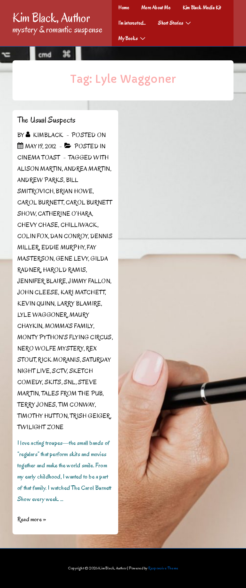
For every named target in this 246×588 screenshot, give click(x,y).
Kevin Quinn (35, 303)
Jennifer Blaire (41, 281)
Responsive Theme (163, 568)
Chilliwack (79, 225)
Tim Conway (76, 405)
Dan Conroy (69, 236)
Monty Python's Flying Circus (64, 337)
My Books (132, 38)
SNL (70, 382)
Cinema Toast (38, 157)
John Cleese (37, 292)
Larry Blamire (79, 303)
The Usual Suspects (46, 120)
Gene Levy (72, 259)
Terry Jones (36, 405)
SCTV (59, 371)
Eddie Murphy (63, 247)
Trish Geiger (90, 416)
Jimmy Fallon (89, 281)
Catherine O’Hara (65, 214)
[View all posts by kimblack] (45, 135)
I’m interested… (132, 23)
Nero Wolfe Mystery (50, 348)
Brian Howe (74, 191)
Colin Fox (32, 236)
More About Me (155, 7)
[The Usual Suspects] (40, 146)
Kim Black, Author (51, 17)
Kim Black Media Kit (202, 7)
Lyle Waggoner (42, 315)
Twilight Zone (40, 427)
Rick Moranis (58, 360)
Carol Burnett (40, 202)
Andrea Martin (87, 169)
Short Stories (175, 22)
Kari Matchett (83, 292)
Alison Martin (39, 169)
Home (123, 7)
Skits (53, 382)
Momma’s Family (69, 326)
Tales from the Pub (72, 393)
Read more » (31, 519)
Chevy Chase (37, 225)
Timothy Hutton (42, 416)
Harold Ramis (64, 270)
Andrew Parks (40, 180)
